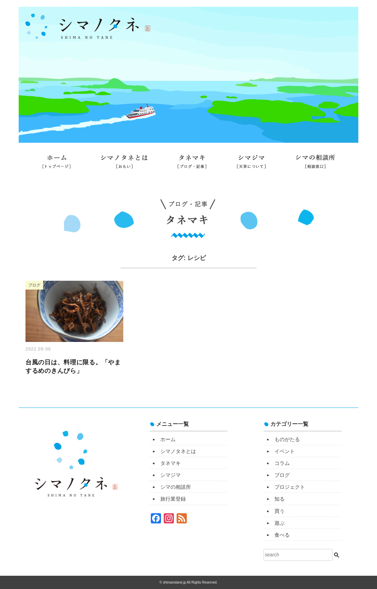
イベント (284, 451)
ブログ (282, 475)
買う (279, 511)
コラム (282, 463)
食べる (282, 535)
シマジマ (251, 164)
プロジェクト (289, 487)
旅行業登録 (188, 182)
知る (279, 499)
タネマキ (192, 164)
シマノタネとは (124, 164)
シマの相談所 (315, 164)
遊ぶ (279, 523)
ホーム (56, 164)
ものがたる (287, 439)
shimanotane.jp (175, 582)
